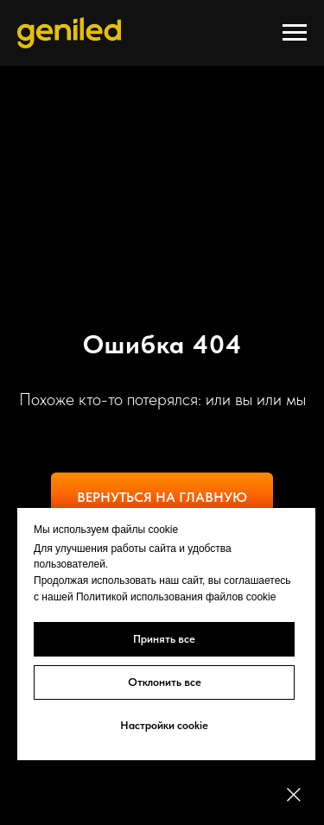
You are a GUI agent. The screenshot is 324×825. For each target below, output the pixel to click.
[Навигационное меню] (295, 32)
